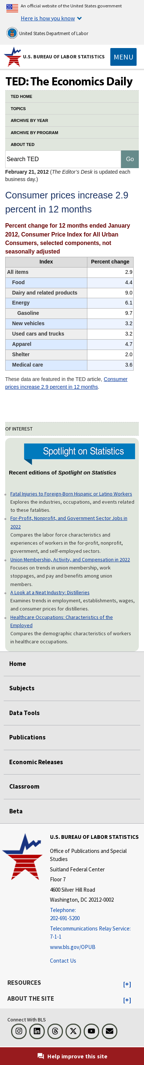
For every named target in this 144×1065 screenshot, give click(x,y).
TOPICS (18, 108)
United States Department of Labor (47, 33)
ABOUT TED (22, 144)
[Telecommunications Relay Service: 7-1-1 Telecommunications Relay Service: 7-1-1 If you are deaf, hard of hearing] (96, 933)
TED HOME (21, 96)
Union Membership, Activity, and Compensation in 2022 (70, 559)
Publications (27, 737)
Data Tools (24, 713)
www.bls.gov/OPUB (73, 946)
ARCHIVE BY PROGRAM (34, 132)
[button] (127, 984)
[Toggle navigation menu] (123, 57)
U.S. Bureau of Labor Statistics (64, 56)
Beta (16, 811)
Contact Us (63, 960)
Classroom (24, 786)
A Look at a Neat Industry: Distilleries (50, 592)
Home (17, 664)
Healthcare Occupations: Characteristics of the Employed (61, 621)
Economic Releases (36, 762)
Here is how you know (48, 18)
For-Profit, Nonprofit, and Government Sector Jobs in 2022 (68, 522)
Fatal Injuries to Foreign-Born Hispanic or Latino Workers (71, 493)
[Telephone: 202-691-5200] (96, 914)
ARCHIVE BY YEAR (29, 120)
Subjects (21, 688)
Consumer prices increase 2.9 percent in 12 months (66, 383)
